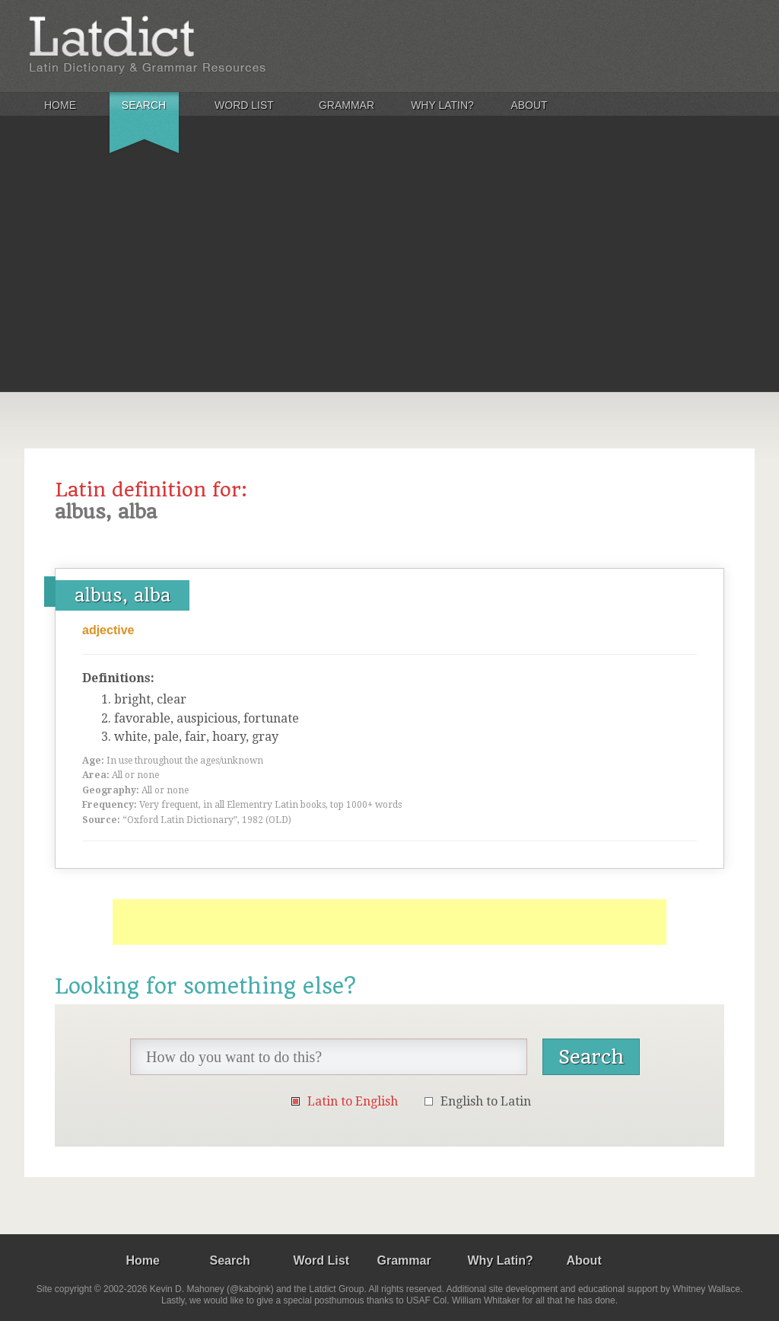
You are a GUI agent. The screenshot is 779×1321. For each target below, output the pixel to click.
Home (60, 105)
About (528, 105)
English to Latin (485, 1101)
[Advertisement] (389, 277)
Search (144, 105)
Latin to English (352, 1101)
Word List (244, 105)
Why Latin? (442, 105)
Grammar (346, 105)
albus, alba (122, 595)
